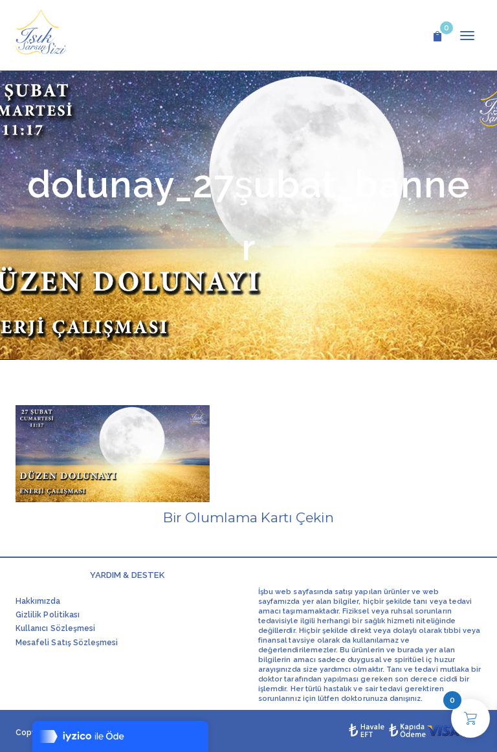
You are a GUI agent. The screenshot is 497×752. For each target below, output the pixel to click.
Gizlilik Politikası (48, 614)
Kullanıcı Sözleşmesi (55, 628)
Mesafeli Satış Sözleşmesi (67, 642)
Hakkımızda (38, 601)
